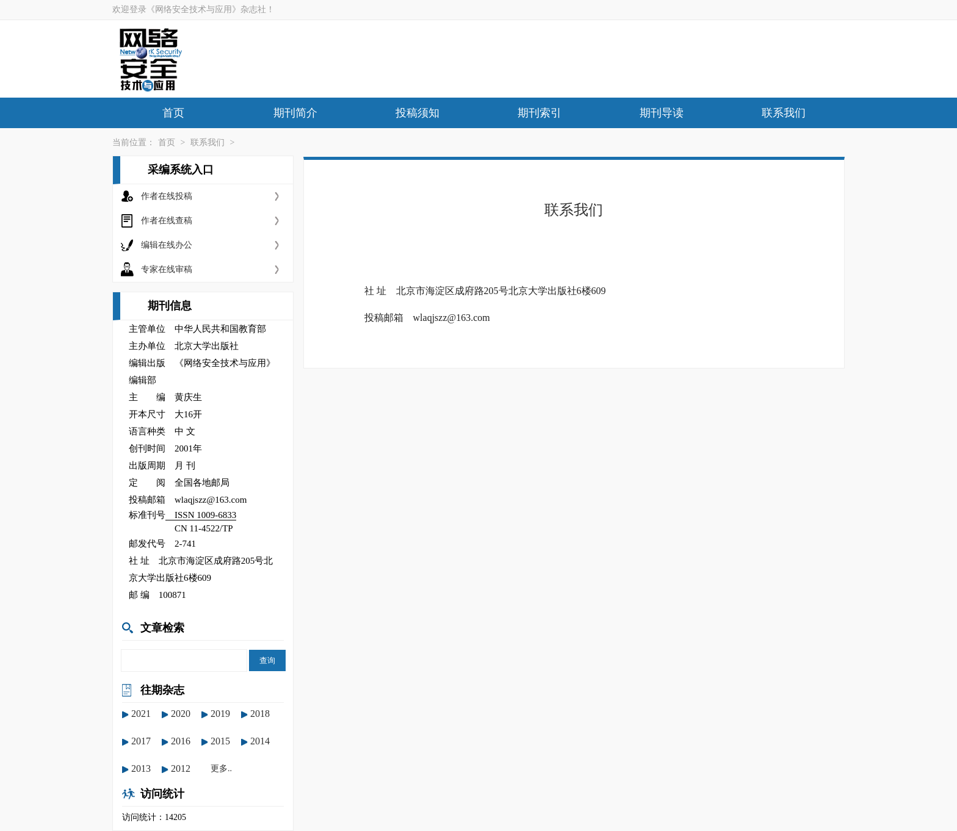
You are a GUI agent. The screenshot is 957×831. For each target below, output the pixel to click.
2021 (141, 713)
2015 (220, 741)
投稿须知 (417, 113)
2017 (141, 741)
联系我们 (784, 113)
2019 (220, 713)
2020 (180, 713)
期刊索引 (540, 113)
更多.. (221, 768)
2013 (141, 768)
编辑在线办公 (166, 245)
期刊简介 (295, 113)
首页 (173, 113)
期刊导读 (662, 113)
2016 (180, 741)
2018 (260, 713)
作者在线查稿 (166, 220)
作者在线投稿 (166, 196)
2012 (180, 768)
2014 (260, 741)
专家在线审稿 (166, 269)
